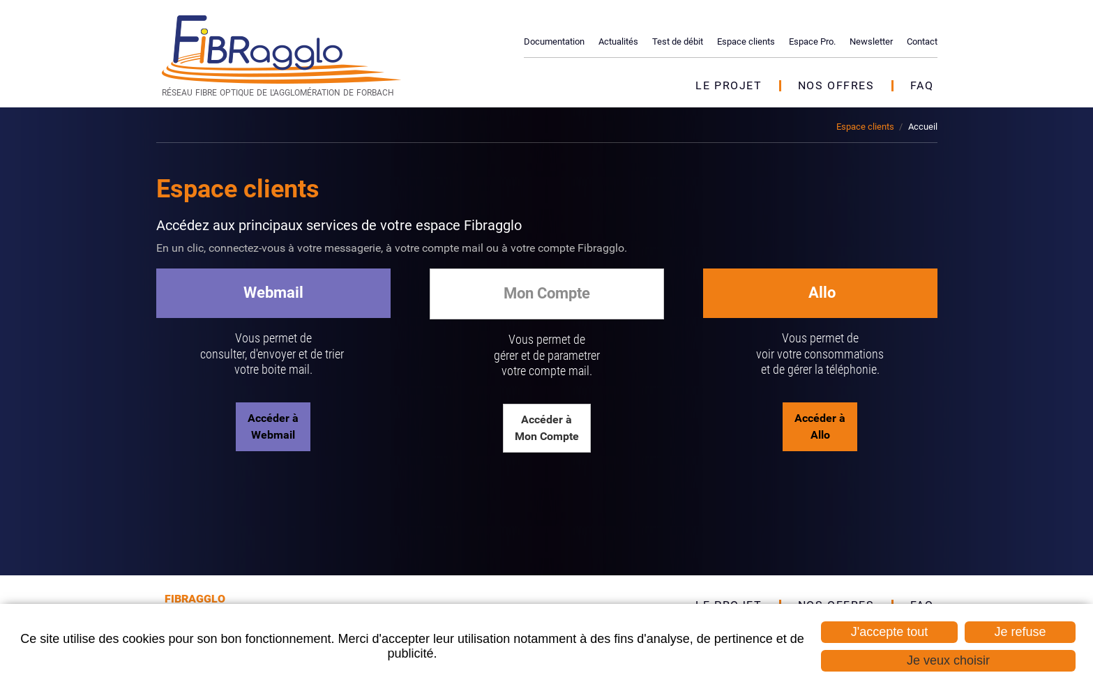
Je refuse (1020, 632)
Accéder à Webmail (273, 426)
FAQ (922, 85)
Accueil (922, 126)
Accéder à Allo (819, 426)
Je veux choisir (948, 660)
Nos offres (836, 85)
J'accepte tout (889, 632)
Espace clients (865, 126)
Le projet (728, 85)
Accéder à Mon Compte (547, 428)
